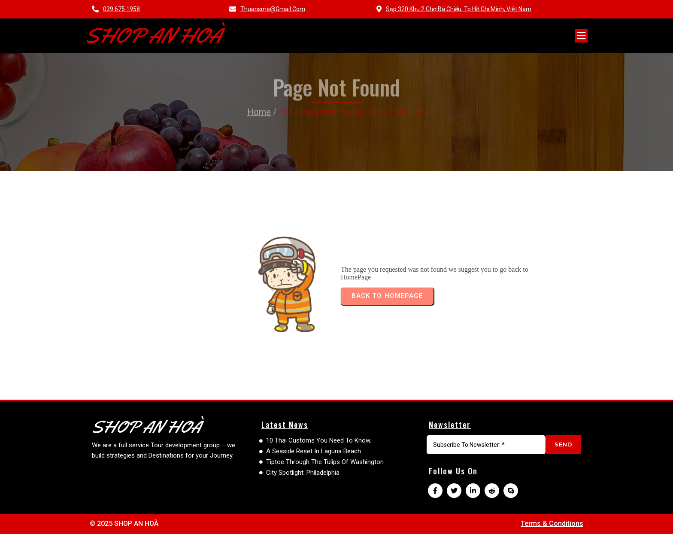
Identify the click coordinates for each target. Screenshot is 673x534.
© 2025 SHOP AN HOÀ (124, 523)
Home (259, 96)
